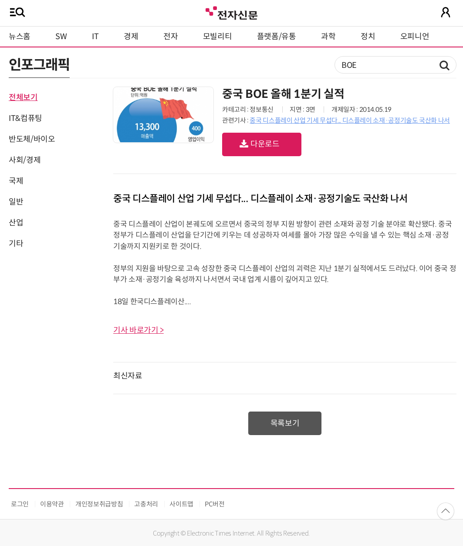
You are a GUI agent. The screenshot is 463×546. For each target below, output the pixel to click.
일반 (16, 202)
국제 (16, 181)
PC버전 (215, 504)
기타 (16, 243)
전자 (170, 36)
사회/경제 (25, 160)
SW (61, 36)
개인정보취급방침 (99, 504)
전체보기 (23, 97)
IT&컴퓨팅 (25, 118)
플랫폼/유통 (276, 36)
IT (95, 36)
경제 (131, 36)
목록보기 (285, 423)
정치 (368, 36)
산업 (16, 223)
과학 (328, 36)
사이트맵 (181, 504)
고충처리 (146, 504)
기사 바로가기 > (138, 330)
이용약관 (52, 504)
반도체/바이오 (32, 139)
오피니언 (414, 36)
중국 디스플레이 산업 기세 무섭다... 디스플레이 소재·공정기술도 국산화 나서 (350, 120)
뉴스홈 (19, 36)
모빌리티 (217, 36)
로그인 (20, 504)
